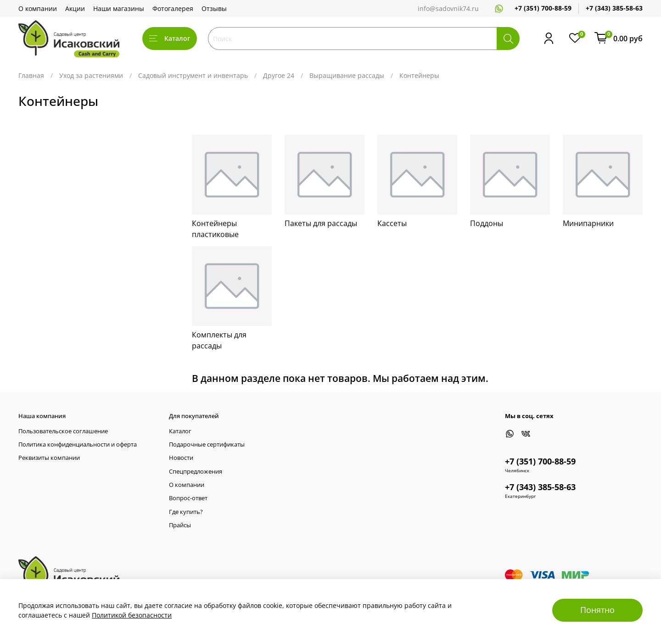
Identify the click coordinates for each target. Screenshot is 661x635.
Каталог (169, 38)
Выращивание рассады (346, 75)
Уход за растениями (91, 75)
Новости (181, 458)
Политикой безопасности (132, 615)
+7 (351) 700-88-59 (543, 8)
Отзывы (214, 8)
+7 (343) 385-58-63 (614, 8)
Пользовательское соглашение (63, 431)
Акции (75, 8)
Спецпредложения (195, 471)
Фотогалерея (172, 8)
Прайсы (180, 525)
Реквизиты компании (49, 458)
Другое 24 (278, 75)
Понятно (597, 609)
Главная (31, 75)
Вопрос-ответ (188, 498)
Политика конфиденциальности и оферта (77, 444)
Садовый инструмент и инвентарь (193, 75)
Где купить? (186, 512)
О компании (37, 8)
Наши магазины (118, 8)
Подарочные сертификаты (207, 444)
